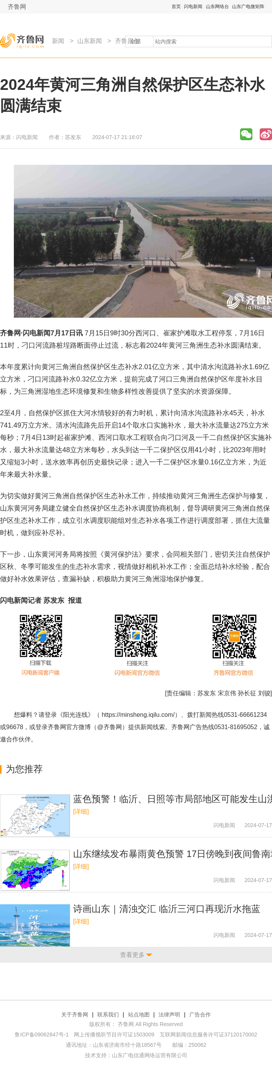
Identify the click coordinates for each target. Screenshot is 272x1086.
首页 (176, 6)
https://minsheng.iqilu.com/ (138, 714)
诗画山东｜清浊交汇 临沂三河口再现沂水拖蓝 (166, 909)
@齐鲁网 (109, 727)
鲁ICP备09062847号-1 (41, 1034)
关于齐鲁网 (74, 1014)
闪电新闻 (193, 6)
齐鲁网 (17, 6)
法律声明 (169, 1014)
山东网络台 (217, 6)
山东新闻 (89, 41)
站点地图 (139, 1014)
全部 (135, 41)
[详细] (81, 811)
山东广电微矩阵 (248, 6)
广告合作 (200, 1014)
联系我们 (108, 1014)
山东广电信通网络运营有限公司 (149, 1055)
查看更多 (132, 955)
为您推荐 (24, 769)
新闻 (58, 41)
